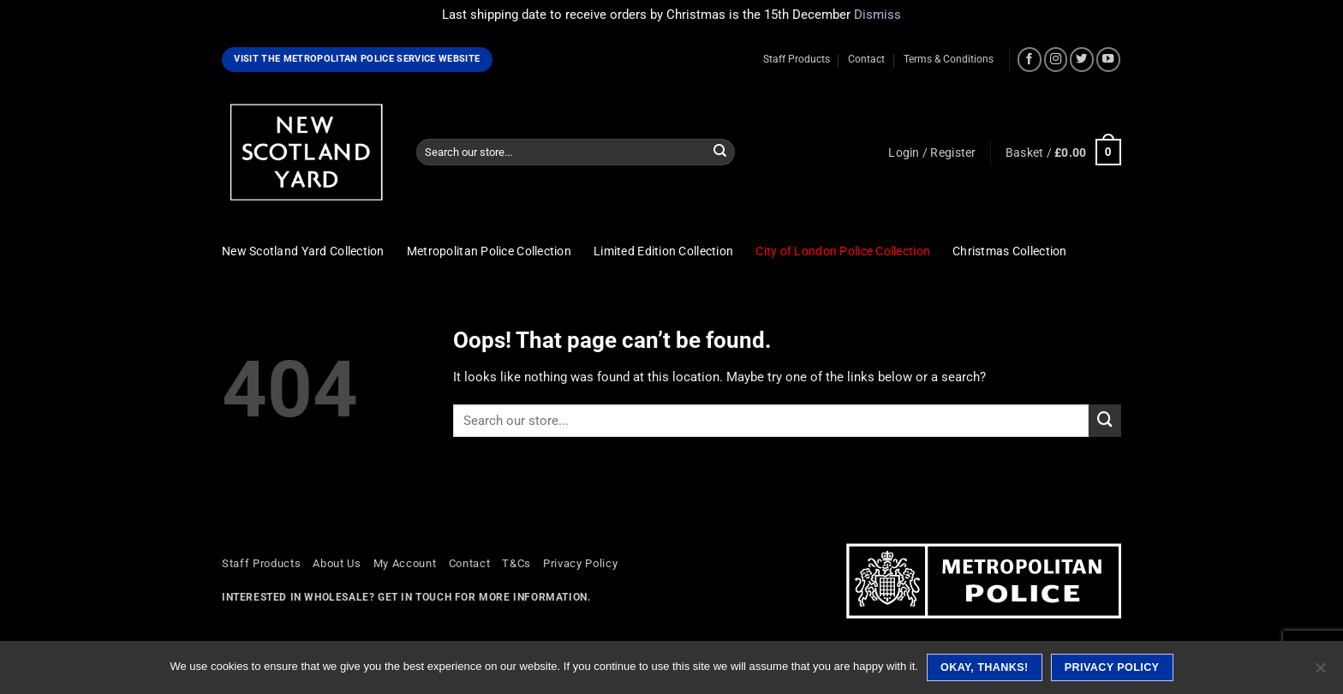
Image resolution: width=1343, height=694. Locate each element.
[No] (1320, 672)
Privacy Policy (580, 563)
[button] (932, 152)
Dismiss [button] (877, 14)
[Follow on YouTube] (1108, 59)
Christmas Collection (1009, 251)
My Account (405, 563)
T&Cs (516, 563)
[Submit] (720, 151)
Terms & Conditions (949, 59)
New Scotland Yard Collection (303, 251)
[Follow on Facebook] (1030, 59)
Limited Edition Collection (663, 251)
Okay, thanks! (984, 667)
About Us (337, 563)
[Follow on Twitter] (1082, 59)
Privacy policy (1112, 667)
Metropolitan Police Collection (489, 251)
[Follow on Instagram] (1056, 59)
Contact (866, 59)
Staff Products (796, 59)
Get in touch (414, 597)
